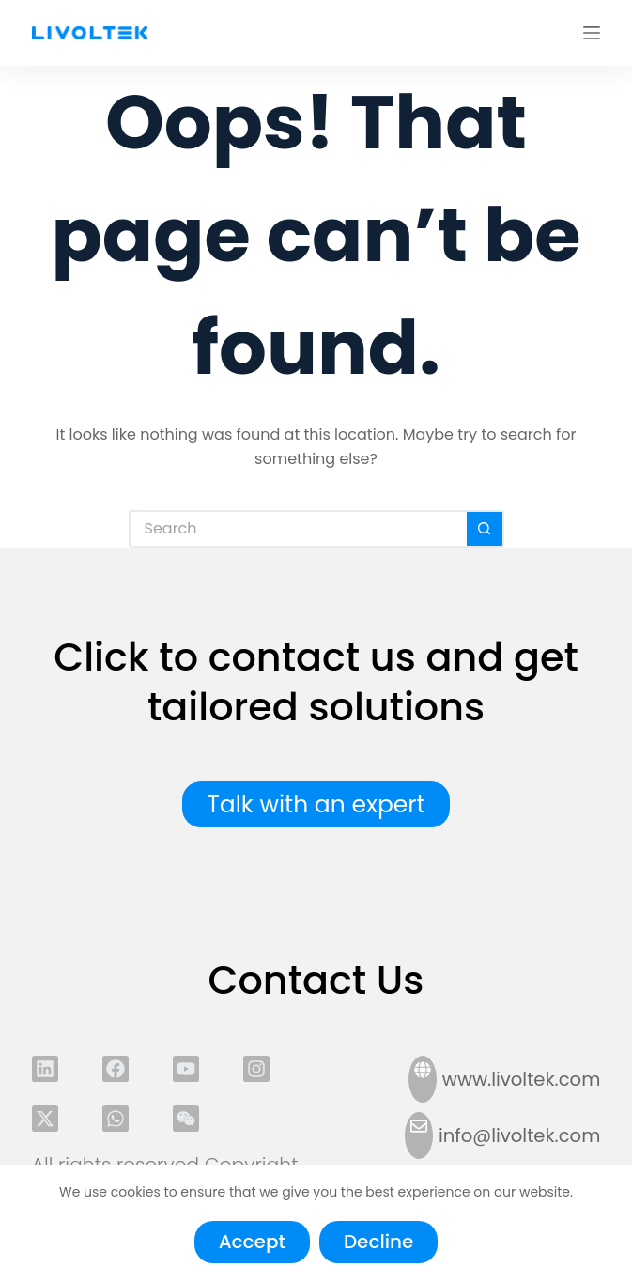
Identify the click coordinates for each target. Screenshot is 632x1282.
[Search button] (485, 529)
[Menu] (591, 32)
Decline (378, 1241)
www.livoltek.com (521, 1079)
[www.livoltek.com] (422, 1079)
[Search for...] (298, 529)
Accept (252, 1241)
